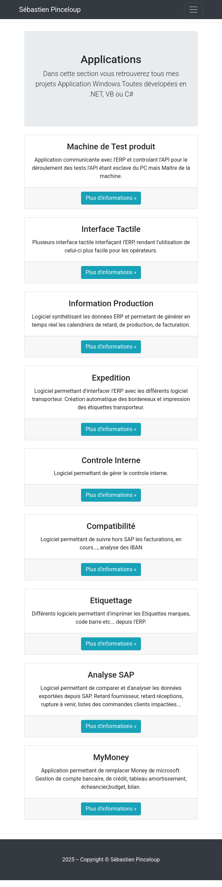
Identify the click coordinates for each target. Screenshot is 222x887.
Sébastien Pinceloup (50, 9)
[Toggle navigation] (193, 9)
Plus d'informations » (110, 198)
